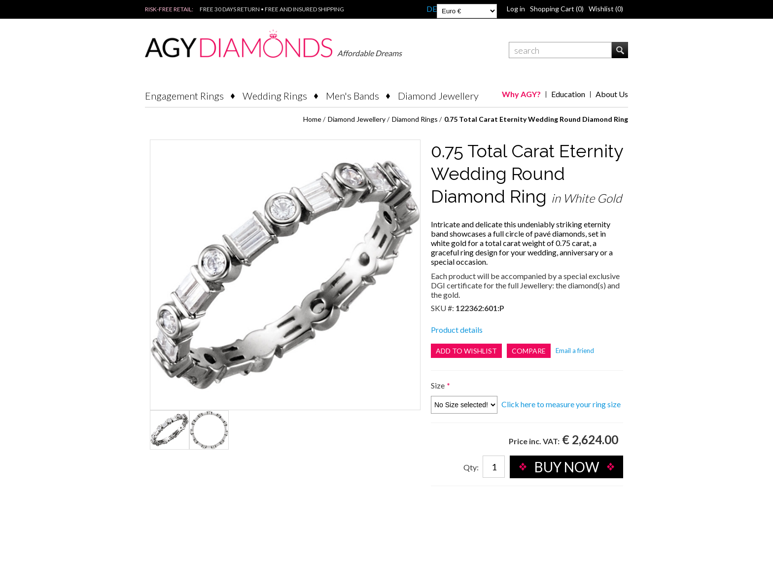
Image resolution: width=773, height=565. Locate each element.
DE (431, 8)
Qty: (471, 467)
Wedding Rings (275, 96)
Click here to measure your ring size (561, 404)
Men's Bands (352, 96)
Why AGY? (521, 94)
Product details (457, 329)
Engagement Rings (184, 96)
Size (438, 385)
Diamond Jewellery (438, 96)
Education (568, 94)
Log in (516, 8)
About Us (612, 94)
